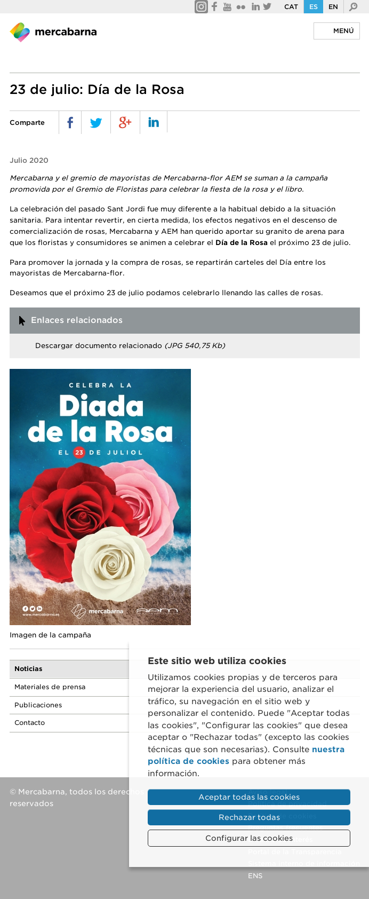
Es (313, 7)
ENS (255, 876)
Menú (343, 31)
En (333, 7)
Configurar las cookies (249, 838)
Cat (291, 7)
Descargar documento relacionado (130, 346)
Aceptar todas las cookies (249, 797)
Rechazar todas (249, 817)
